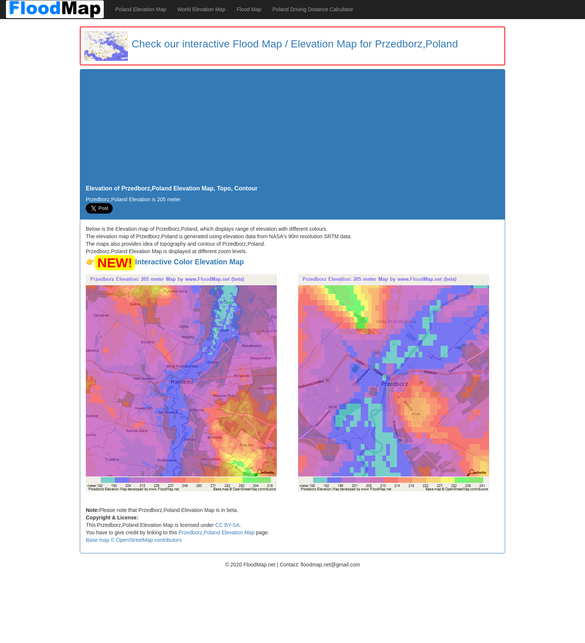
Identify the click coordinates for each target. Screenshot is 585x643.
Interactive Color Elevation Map (189, 262)
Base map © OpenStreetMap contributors (134, 540)
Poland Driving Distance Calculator (312, 9)
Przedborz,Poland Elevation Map (217, 532)
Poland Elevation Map (140, 9)
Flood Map (249, 9)
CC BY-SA (227, 525)
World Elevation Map (201, 9)
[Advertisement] (292, 129)
